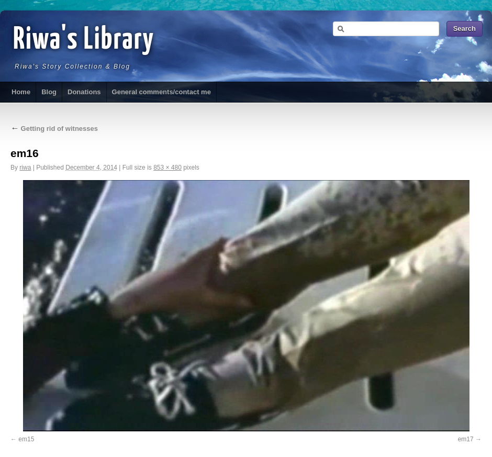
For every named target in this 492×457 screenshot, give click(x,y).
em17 (466, 439)
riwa (25, 167)
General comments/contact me (161, 92)
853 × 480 (167, 167)
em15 (26, 439)
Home (21, 92)
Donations (84, 92)
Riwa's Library (83, 40)
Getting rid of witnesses (54, 128)
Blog (49, 92)
